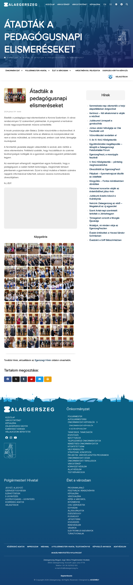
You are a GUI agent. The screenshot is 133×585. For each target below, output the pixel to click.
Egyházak (73, 508)
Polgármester (75, 417)
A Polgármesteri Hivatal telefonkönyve (71, 547)
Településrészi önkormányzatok (84, 441)
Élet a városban (60, 71)
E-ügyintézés (11, 496)
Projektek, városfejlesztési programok (88, 455)
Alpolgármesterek (77, 419)
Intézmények (74, 502)
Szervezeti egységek (15, 491)
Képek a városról (77, 499)
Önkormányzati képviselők (81, 422)
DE (110, 5)
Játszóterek (74, 519)
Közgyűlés (73, 435)
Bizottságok (74, 438)
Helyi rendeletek (76, 449)
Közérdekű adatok (14, 502)
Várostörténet (79, 4)
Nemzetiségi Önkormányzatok (83, 444)
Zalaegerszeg (20, 5)
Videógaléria (74, 496)
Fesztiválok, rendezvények (81, 491)
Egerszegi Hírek (43, 360)
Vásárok (72, 528)
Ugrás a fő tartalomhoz (122, 1)
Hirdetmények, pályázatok (87, 71)
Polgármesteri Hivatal (36, 71)
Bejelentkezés (66, 576)
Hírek (26, 57)
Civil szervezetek (76, 505)
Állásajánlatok (76, 511)
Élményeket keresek (15, 429)
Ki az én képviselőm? (78, 429)
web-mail (45, 547)
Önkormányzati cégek (79, 458)
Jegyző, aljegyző (14, 488)
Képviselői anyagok (102, 547)
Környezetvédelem (77, 467)
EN (105, 5)
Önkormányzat (12, 71)
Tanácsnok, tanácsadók (80, 432)
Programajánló (76, 488)
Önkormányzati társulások (82, 461)
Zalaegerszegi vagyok (16, 426)
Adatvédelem (120, 547)
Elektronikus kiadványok (80, 531)
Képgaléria (95, 4)
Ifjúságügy (73, 516)
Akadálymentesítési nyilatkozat (66, 553)
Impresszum (32, 547)
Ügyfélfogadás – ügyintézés (20, 499)
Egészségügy (74, 514)
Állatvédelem (74, 469)
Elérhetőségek (12, 494)
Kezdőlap (50, 4)
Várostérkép (63, 4)
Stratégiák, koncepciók (80, 452)
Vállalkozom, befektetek (18, 432)
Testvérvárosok (76, 472)
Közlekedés (73, 522)
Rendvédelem (74, 525)
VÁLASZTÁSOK (121, 77)
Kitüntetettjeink (76, 447)
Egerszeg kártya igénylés (115, 71)
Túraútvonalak (76, 534)
